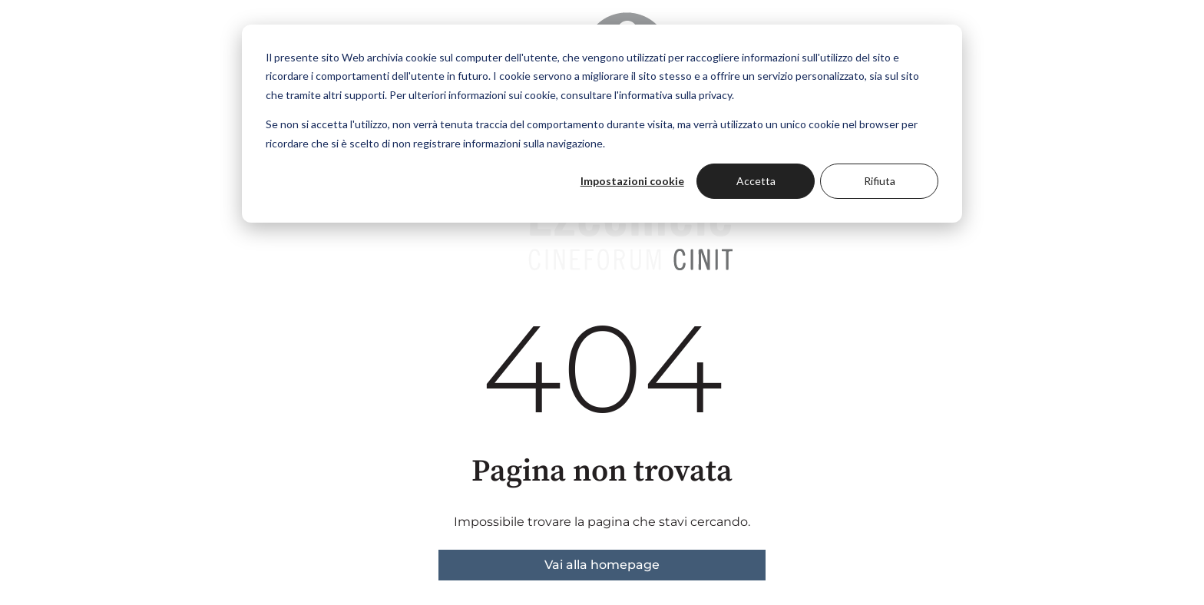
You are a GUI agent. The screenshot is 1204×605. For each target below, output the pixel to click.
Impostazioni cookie (632, 180)
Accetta (756, 180)
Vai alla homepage (602, 564)
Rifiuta (879, 180)
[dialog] (602, 124)
